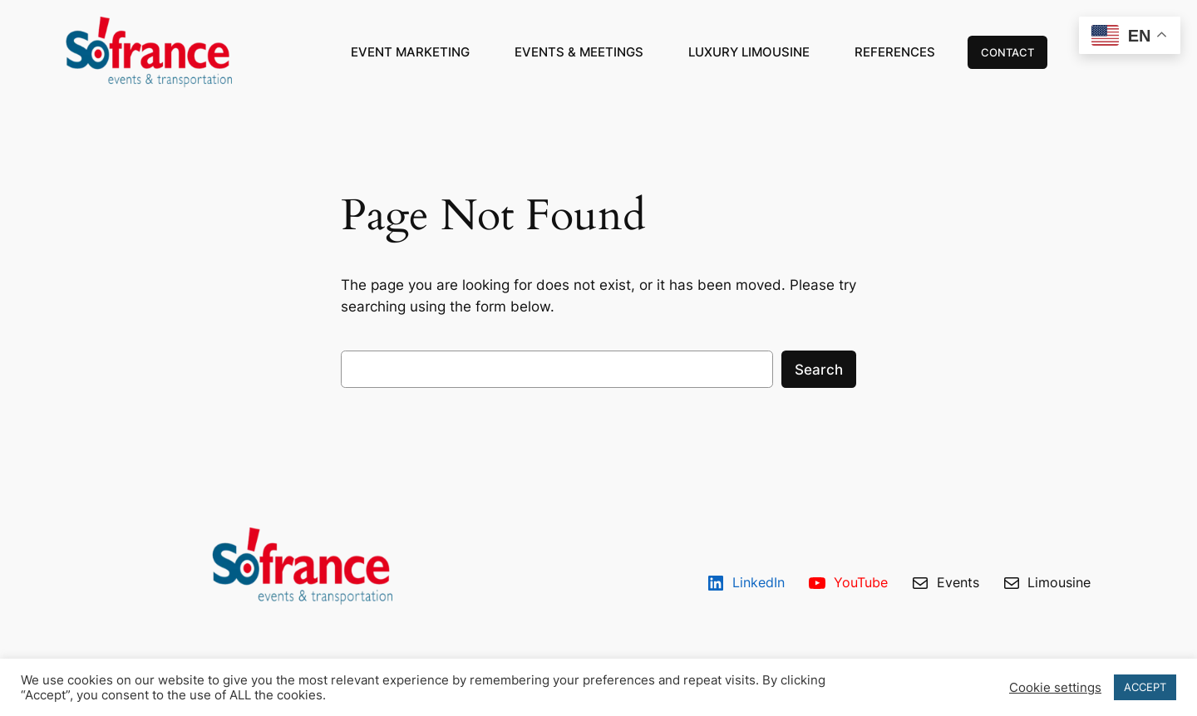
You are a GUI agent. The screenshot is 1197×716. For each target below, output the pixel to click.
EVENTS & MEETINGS (579, 52)
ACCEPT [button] (1145, 687)
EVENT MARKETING (410, 52)
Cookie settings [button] (1055, 687)
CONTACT (1007, 52)
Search (819, 369)
